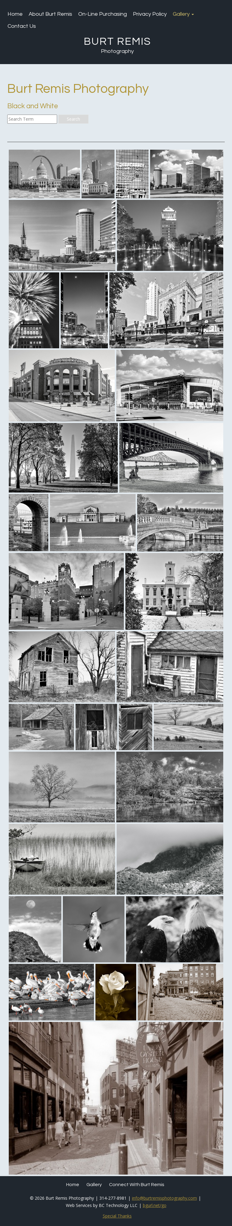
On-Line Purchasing (102, 14)
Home (15, 14)
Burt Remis (117, 41)
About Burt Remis (50, 14)
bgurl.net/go (154, 1205)
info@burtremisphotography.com (164, 1198)
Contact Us (22, 26)
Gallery (183, 14)
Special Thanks (117, 1216)
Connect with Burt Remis (136, 1184)
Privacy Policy (150, 14)
